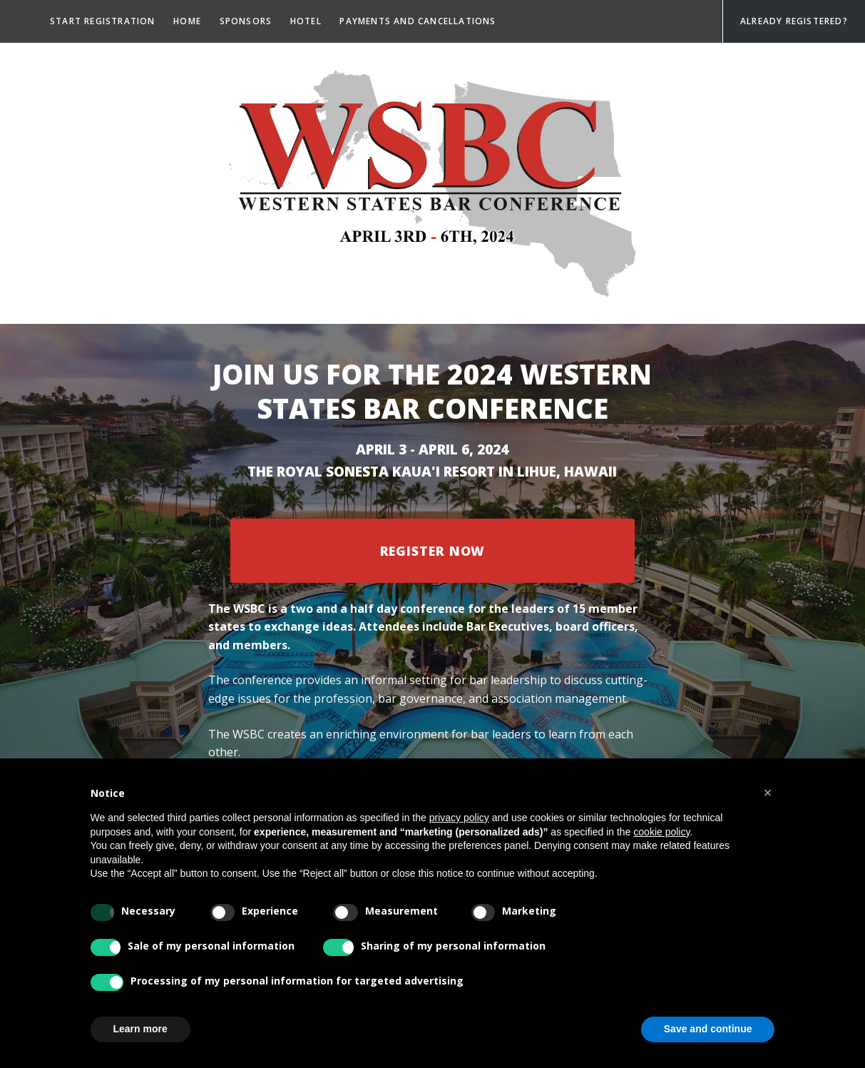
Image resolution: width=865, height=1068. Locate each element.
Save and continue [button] (708, 1028)
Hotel (306, 21)
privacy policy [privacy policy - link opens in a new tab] (459, 817)
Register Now (433, 550)
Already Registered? (794, 21)
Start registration (102, 21)
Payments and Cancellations (417, 21)
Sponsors (246, 21)
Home (187, 21)
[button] (768, 792)
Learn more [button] (140, 1028)
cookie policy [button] (661, 832)
